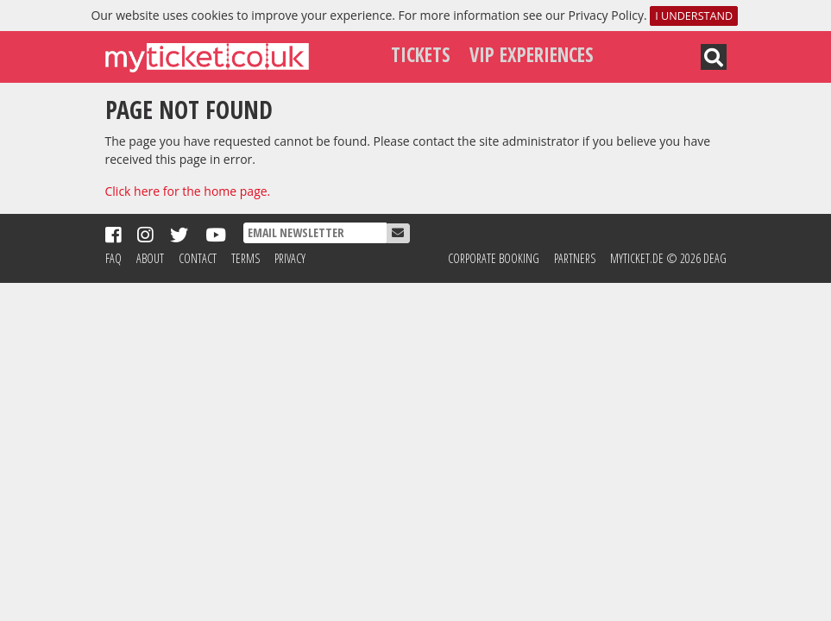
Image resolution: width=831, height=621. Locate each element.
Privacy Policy (605, 15)
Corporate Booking (493, 258)
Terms (245, 258)
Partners (574, 258)
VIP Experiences (531, 54)
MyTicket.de (637, 258)
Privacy (289, 258)
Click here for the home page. (188, 191)
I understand (694, 16)
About (150, 258)
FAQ (113, 258)
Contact (198, 258)
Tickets (420, 54)
